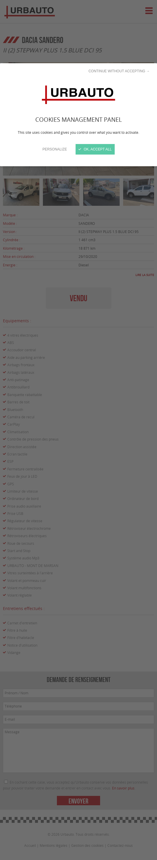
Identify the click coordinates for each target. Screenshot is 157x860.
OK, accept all (94, 149)
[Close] (78, 430)
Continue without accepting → (119, 71)
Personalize (54, 149)
